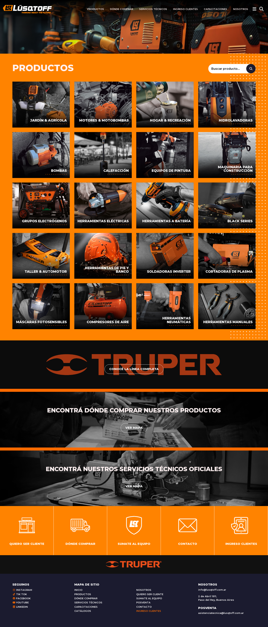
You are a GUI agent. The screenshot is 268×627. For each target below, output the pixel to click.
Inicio (78, 590)
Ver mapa (134, 428)
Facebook (21, 598)
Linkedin (20, 606)
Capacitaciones (215, 9)
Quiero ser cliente (149, 594)
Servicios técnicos (153, 9)
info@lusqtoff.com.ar (212, 589)
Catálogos (82, 611)
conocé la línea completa (134, 369)
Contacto (144, 606)
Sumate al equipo (149, 598)
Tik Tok (19, 594)
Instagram (22, 590)
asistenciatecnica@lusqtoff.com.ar (221, 613)
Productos (95, 9)
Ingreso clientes (185, 9)
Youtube (20, 602)
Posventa (143, 602)
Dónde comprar (121, 9)
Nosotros (240, 9)
